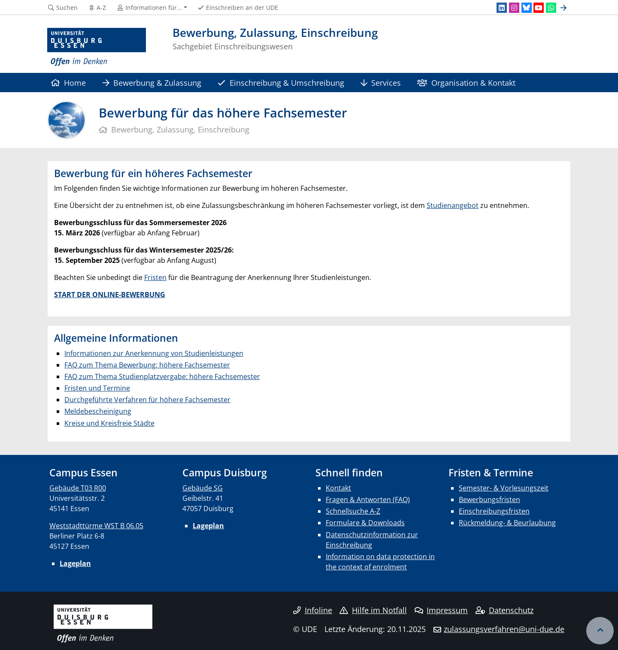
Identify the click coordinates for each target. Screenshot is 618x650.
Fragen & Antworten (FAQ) (368, 499)
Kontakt (338, 488)
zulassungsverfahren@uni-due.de (504, 629)
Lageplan (75, 563)
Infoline (312, 610)
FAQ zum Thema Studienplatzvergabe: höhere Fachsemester (162, 376)
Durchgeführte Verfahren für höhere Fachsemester (147, 399)
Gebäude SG (202, 488)
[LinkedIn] (502, 8)
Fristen (155, 277)
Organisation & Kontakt (466, 82)
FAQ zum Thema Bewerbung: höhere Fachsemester (147, 365)
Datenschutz (504, 610)
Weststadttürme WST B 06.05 (96, 525)
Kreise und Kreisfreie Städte (109, 423)
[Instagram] (514, 8)
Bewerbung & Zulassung (152, 82)
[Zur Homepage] (96, 47)
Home (68, 82)
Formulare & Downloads (365, 522)
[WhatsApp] (551, 8)
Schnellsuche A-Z (353, 511)
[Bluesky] (526, 8)
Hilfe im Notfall (373, 610)
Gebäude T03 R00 (77, 488)
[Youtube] (538, 8)
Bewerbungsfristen (489, 499)
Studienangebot (453, 205)
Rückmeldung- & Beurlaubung (507, 522)
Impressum (441, 610)
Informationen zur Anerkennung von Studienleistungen (153, 353)
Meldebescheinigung (97, 411)
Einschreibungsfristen (494, 511)
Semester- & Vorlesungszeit (503, 488)
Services (380, 82)
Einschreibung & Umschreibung (281, 82)
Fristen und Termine (97, 388)
